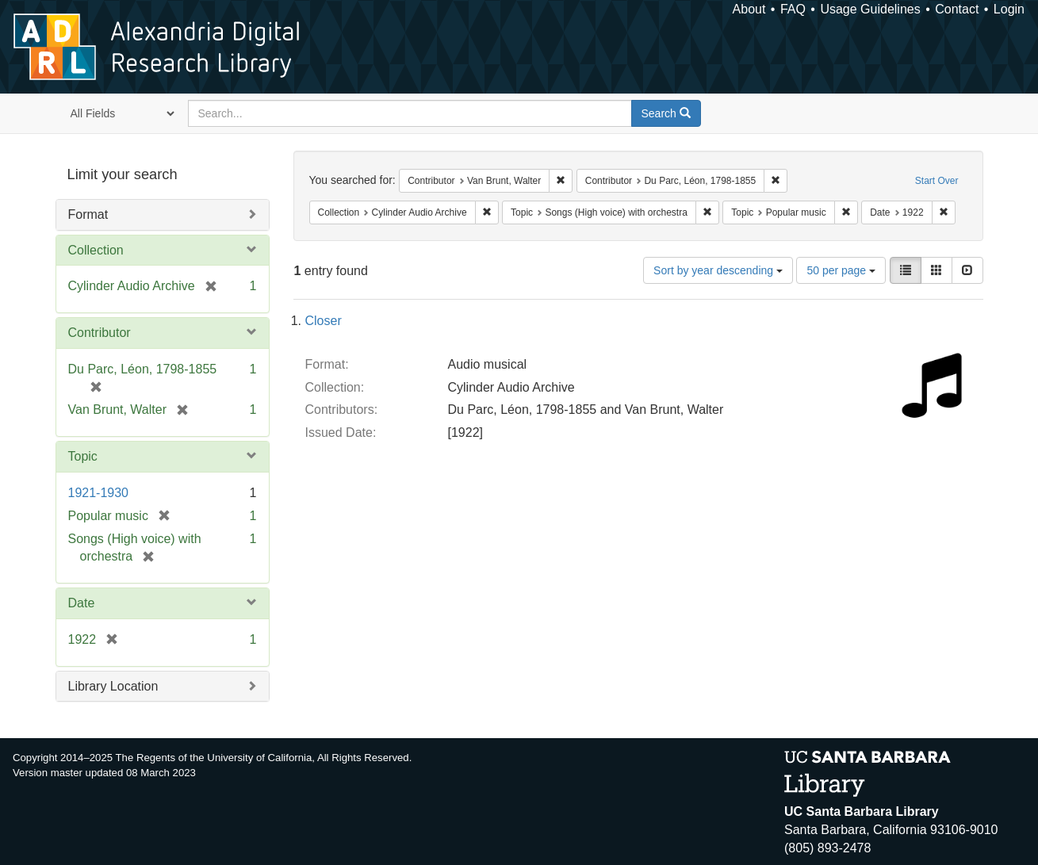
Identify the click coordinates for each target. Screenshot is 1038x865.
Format (88, 214)
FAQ (793, 9)
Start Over (937, 180)
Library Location (113, 686)
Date (81, 603)
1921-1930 (98, 492)
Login (1009, 9)
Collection (96, 250)
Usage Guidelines (870, 9)
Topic (83, 456)
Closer (323, 320)
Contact (957, 9)
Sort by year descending (718, 270)
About (749, 9)
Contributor (99, 332)
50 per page (840, 270)
